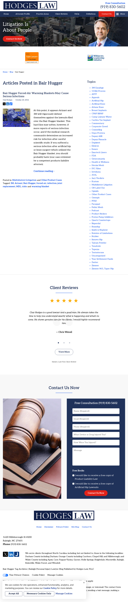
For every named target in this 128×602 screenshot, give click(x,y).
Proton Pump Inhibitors (102, 217)
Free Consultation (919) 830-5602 (96, 403)
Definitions (90, 14)
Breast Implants (99, 110)
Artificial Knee (98, 104)
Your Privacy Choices (16, 575)
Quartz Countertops (101, 220)
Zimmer (95, 265)
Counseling (97, 130)
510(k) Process (98, 91)
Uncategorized (98, 256)
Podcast (95, 210)
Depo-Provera (98, 133)
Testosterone (98, 252)
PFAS (94, 201)
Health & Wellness (100, 162)
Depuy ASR (97, 136)
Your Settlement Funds (102, 259)
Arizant (18, 183)
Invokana (96, 172)
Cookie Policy (38, 575)
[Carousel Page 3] (69, 343)
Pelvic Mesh (97, 207)
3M (12, 183)
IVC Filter (96, 168)
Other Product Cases (51, 180)
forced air (41, 183)
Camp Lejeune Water (102, 117)
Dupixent (96, 142)
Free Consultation (115, 3)
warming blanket (40, 186)
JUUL (94, 175)
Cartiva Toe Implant (101, 120)
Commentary (98, 123)
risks (24, 186)
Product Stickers (99, 214)
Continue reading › (44, 171)
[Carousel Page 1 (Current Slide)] (58, 343)
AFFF (94, 94)
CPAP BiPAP (97, 113)
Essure (95, 149)
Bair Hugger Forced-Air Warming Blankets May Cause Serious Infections (36, 95)
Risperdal (96, 223)
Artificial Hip (98, 101)
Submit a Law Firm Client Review (64, 362)
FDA (94, 156)
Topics (91, 81)
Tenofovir (96, 246)
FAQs (77, 14)
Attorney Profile (23, 14)
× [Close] (84, 582)
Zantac (95, 262)
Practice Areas (42, 14)
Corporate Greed (100, 126)
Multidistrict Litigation (24, 180)
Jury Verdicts (98, 178)
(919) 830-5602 (112, 7)
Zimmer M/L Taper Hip (103, 269)
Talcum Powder (99, 243)
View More (64, 352)
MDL (18, 186)
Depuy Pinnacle (99, 139)
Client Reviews (61, 14)
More (122, 14)
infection (52, 183)
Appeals (95, 97)
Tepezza (95, 249)
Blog (11, 72)
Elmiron (95, 146)
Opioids (95, 191)
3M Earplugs (98, 88)
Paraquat (96, 204)
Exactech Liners (99, 152)
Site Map (75, 527)
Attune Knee (98, 107)
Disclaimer (48, 527)
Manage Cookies (55, 575)
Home (6, 14)
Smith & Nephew (100, 230)
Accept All (14, 593)
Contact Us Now (14, 39)
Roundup (96, 227)
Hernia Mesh (98, 165)
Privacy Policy (62, 527)
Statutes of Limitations (102, 233)
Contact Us (106, 14)
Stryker (95, 236)
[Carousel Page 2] (64, 343)
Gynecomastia (98, 159)
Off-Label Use (98, 188)
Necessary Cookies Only (39, 593)
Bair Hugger (29, 183)
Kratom (95, 181)
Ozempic (96, 197)
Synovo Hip (97, 239)
